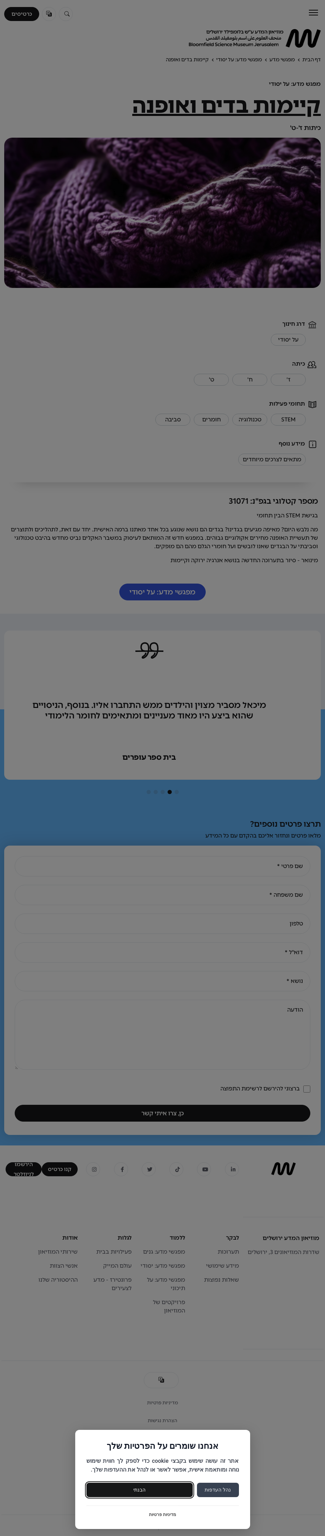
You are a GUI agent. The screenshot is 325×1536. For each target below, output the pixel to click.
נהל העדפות (218, 1490)
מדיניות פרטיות (162, 1514)
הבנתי (139, 1490)
